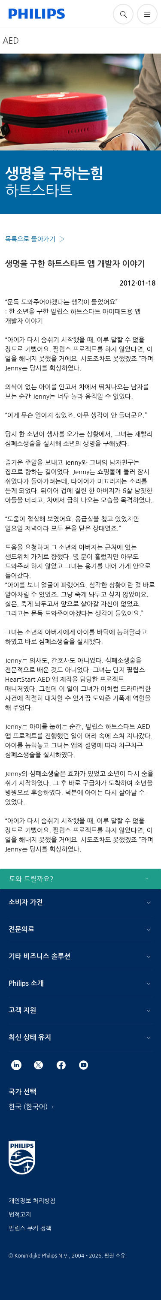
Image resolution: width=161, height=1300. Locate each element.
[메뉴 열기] (147, 14)
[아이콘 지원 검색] (123, 14)
